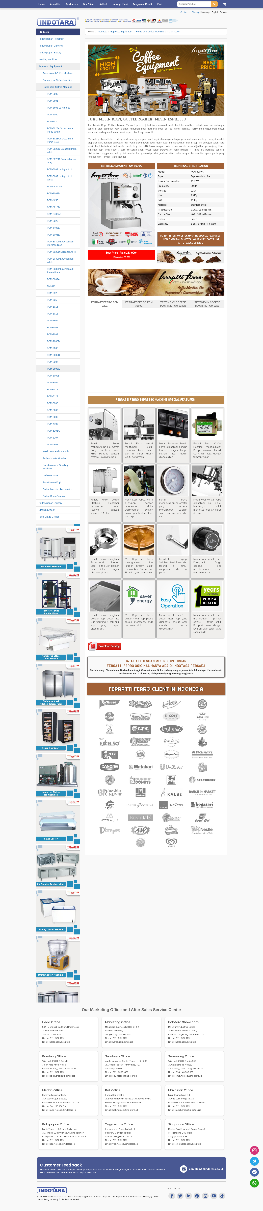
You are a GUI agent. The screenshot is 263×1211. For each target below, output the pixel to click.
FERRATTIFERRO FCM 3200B (138, 304)
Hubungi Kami (120, 4)
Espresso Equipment (121, 31)
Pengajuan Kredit (142, 4)
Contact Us (185, 12)
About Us (55, 4)
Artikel (103, 4)
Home (41, 4)
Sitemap (195, 12)
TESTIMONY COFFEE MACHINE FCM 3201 (207, 304)
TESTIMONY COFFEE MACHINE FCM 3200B (173, 304)
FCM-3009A (174, 31)
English (215, 12)
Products (102, 31)
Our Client (88, 4)
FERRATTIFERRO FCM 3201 (104, 304)
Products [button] (71, 4)
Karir (160, 4)
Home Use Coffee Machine (150, 31)
